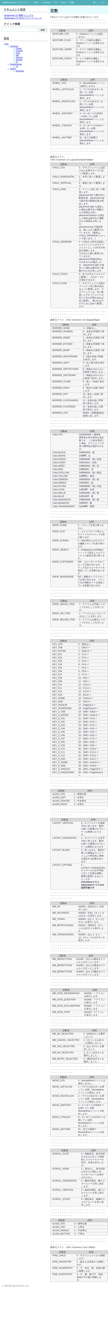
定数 (72, 2)
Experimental (16, 64)
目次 (6, 38)
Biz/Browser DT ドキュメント (16, 2)
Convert (19, 51)
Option (13, 69)
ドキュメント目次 (15, 9)
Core (18, 53)
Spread (19, 60)
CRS (36, 2)
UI (56, 2)
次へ (103, 2)
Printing (19, 57)
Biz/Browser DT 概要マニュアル (18, 15)
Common (46, 2)
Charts (19, 48)
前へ (95, 2)
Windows (20, 71)
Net (17, 55)
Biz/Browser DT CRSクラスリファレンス (23, 18)
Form (63, 2)
